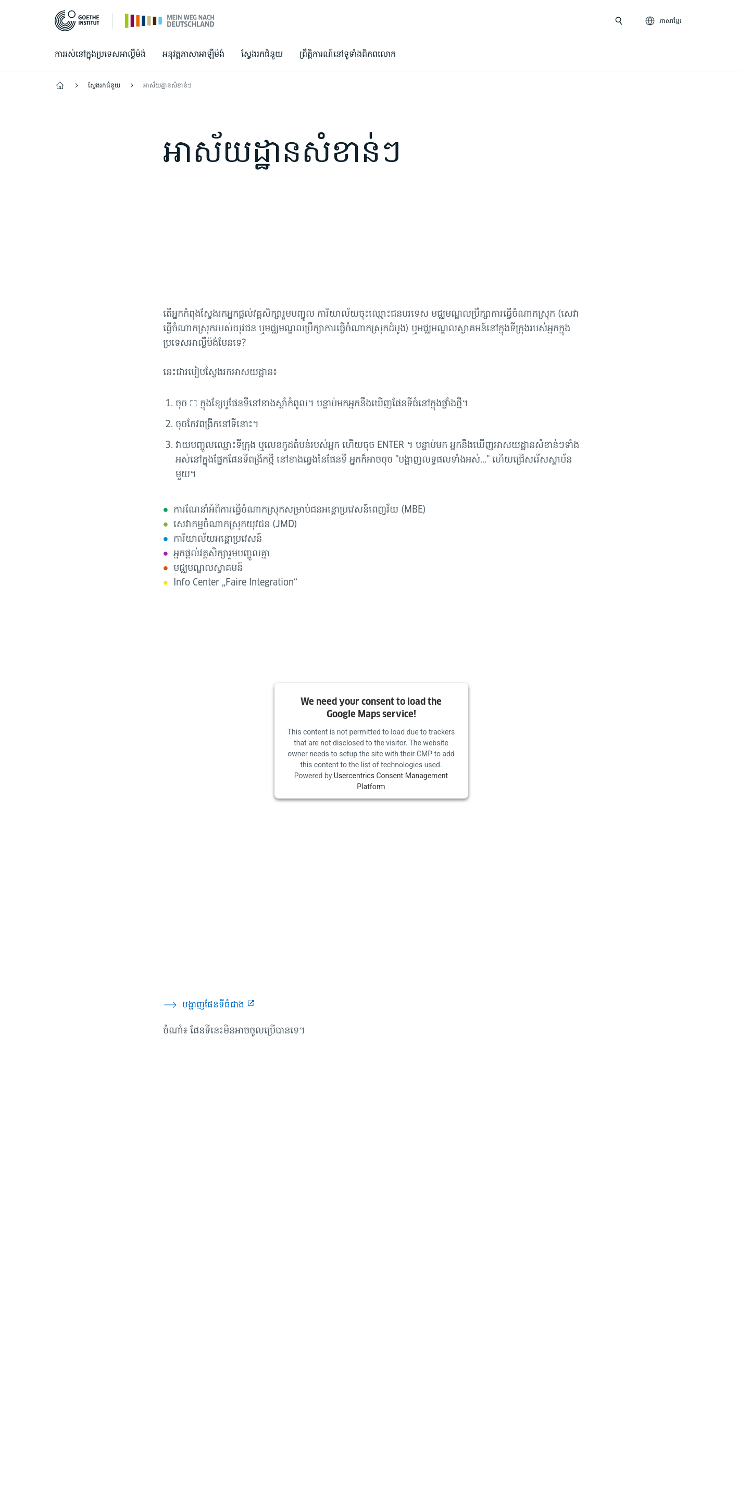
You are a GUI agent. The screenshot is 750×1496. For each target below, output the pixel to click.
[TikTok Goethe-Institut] (421, 1149)
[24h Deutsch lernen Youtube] (388, 1149)
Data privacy (363, 1402)
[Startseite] (170, 20)
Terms (418, 1402)
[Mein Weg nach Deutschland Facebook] (354, 1149)
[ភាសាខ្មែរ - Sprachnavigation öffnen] (664, 21)
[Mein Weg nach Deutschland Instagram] (321, 1149)
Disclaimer (300, 1402)
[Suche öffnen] (618, 21)
